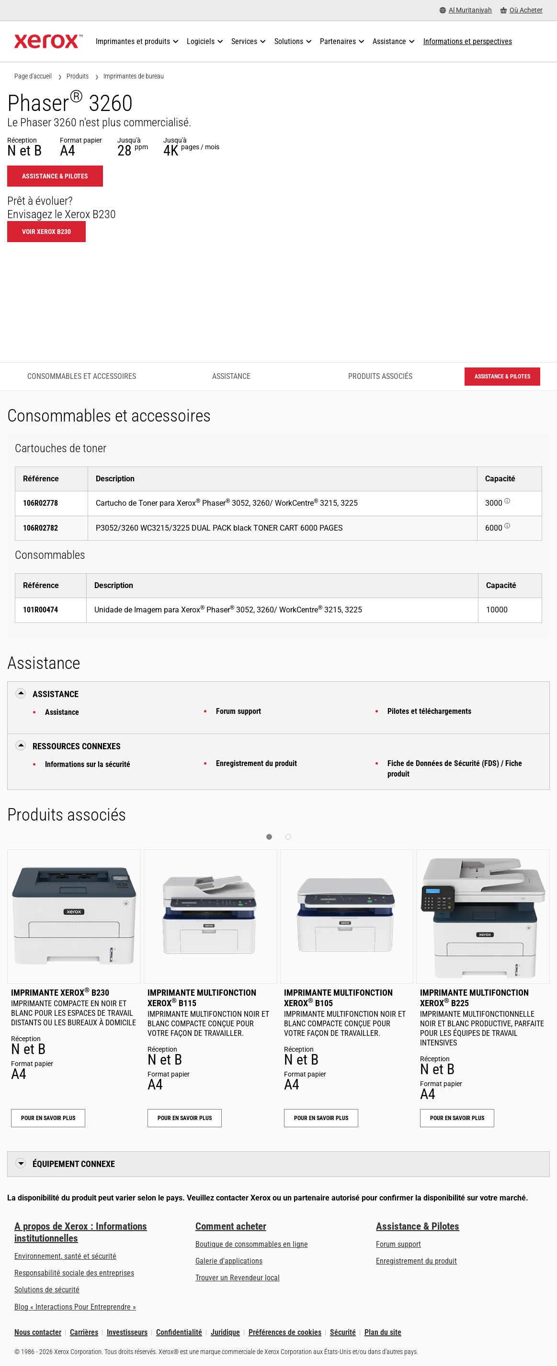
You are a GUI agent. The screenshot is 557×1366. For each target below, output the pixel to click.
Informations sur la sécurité (87, 764)
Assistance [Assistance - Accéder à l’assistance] (231, 376)
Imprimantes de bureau (133, 76)
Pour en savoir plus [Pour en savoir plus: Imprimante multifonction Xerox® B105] (321, 1118)
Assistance (62, 712)
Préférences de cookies (285, 1332)
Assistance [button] (56, 694)
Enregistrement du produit (256, 763)
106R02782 (40, 528)
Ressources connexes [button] (77, 746)
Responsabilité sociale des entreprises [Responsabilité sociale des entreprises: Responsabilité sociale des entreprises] (74, 1272)
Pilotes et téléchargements (429, 711)
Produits (78, 76)
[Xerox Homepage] (48, 41)
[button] (269, 837)
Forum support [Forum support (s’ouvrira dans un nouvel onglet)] (398, 1244)
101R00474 (40, 609)
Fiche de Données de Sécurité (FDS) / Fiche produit (454, 768)
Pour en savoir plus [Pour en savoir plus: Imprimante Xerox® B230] (48, 1118)
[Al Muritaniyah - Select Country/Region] (466, 10)
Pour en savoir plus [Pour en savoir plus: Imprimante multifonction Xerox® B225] (457, 1118)
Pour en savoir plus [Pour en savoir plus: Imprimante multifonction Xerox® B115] (185, 1118)
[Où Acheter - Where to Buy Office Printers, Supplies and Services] (521, 10)
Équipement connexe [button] (74, 1164)
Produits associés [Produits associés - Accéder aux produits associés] (380, 376)
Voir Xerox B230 (46, 231)
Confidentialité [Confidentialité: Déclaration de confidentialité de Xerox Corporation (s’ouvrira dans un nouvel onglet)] (179, 1332)
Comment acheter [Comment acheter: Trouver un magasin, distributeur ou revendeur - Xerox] (230, 1226)
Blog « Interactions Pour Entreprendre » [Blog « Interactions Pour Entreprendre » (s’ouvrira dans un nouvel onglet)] (75, 1306)
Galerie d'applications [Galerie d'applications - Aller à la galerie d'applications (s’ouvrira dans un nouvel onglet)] (228, 1261)
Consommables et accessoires (81, 376)
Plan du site (382, 1332)
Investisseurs (127, 1332)
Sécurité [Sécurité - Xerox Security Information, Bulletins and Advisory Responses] (343, 1332)
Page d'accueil (33, 76)
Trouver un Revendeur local (237, 1277)
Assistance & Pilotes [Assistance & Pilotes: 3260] (55, 176)
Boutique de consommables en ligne (251, 1244)
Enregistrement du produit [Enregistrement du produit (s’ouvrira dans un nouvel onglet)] (416, 1261)
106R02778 (40, 503)
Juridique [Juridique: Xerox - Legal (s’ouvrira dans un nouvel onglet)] (225, 1332)
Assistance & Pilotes (417, 1226)
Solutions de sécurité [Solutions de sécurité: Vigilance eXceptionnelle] (47, 1289)
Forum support (238, 711)
